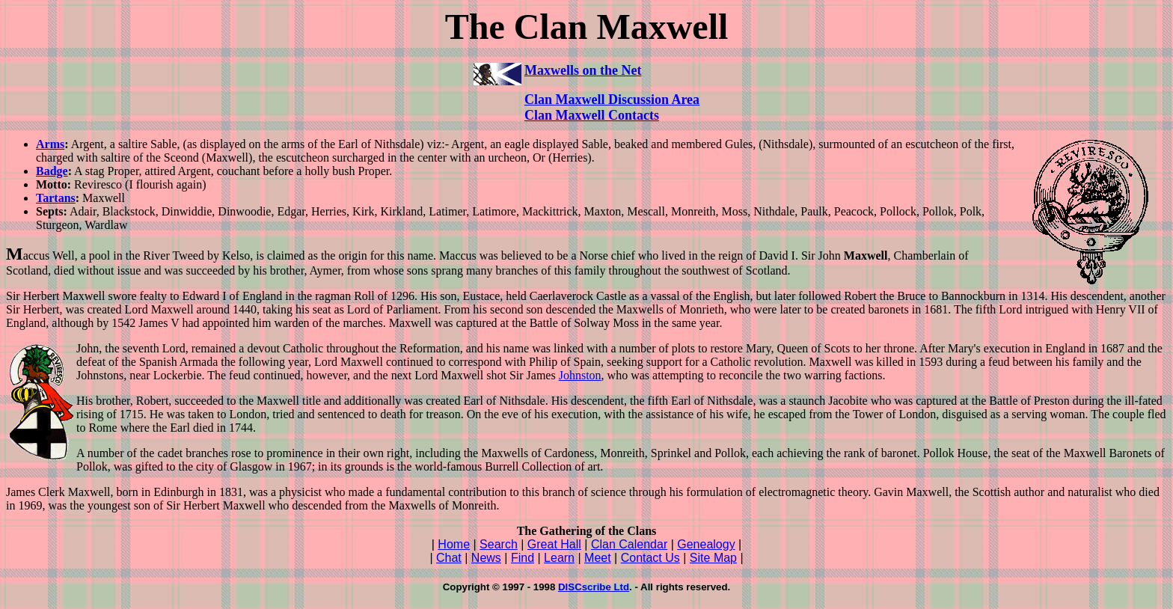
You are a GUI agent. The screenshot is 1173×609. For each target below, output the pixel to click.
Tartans (56, 198)
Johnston (580, 375)
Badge (52, 171)
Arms (50, 144)
